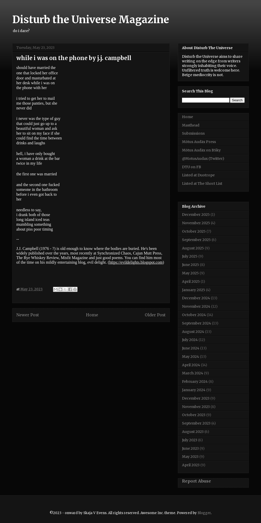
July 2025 (190, 256)
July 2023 (189, 440)
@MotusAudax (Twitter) (203, 158)
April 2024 (191, 365)
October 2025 (194, 231)
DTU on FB (191, 167)
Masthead (190, 125)
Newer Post (27, 315)
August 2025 (193, 248)
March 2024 (192, 373)
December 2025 (196, 214)
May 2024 (190, 356)
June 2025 (190, 264)
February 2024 (195, 381)
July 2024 (190, 339)
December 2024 (196, 298)
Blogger (204, 513)
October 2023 (193, 415)
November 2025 (196, 223)
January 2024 (193, 390)
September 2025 (196, 239)
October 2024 (194, 315)
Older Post (155, 315)
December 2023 (196, 398)
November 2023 (196, 406)
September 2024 (196, 323)
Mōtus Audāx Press (199, 141)
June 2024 (190, 348)
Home (92, 315)
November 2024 (196, 306)
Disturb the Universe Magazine (90, 19)
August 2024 (193, 331)
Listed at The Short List (202, 183)
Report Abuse (196, 481)
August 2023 (193, 431)
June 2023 (190, 448)
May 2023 (190, 456)
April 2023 (191, 465)
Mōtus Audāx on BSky (201, 150)
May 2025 (190, 273)
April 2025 (191, 281)
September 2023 (196, 423)
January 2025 (193, 290)
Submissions (193, 133)
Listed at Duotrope (198, 175)
